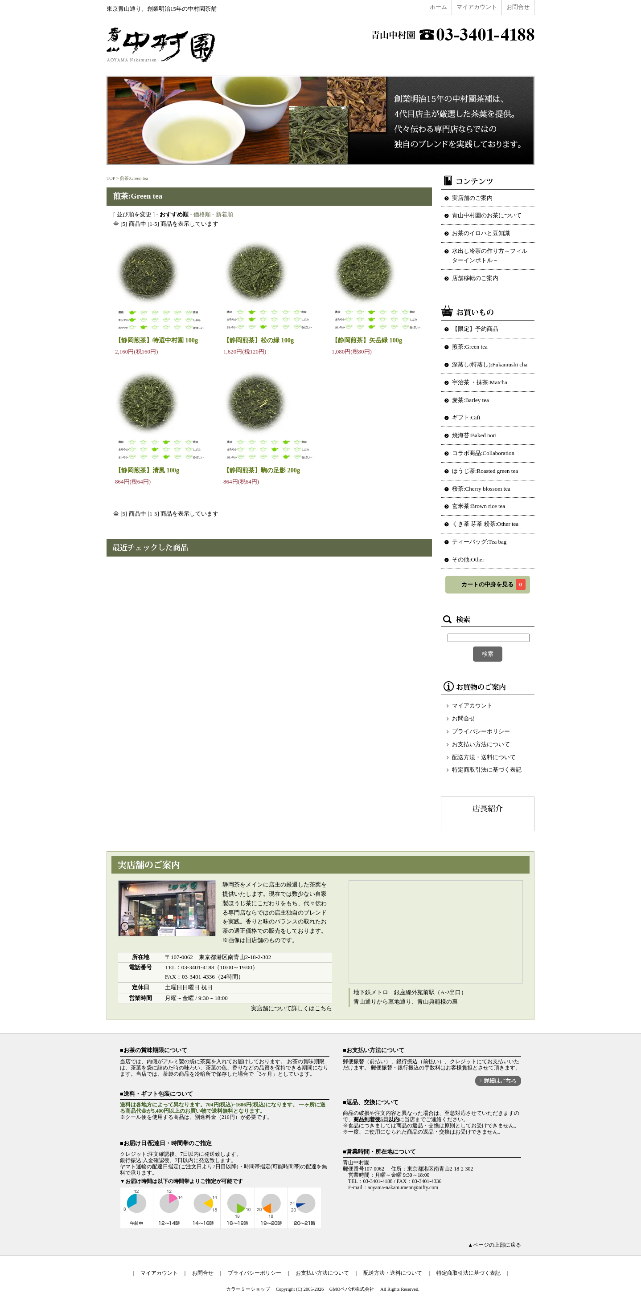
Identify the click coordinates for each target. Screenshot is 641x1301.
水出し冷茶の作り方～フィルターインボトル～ (489, 256)
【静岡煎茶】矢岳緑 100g (367, 340)
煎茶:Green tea (134, 178)
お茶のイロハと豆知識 (481, 233)
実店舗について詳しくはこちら (291, 1008)
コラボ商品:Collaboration (483, 453)
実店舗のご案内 (472, 198)
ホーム (438, 7)
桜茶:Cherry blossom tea (481, 488)
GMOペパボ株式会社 (352, 1289)
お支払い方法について (481, 744)
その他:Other (468, 559)
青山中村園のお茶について (487, 215)
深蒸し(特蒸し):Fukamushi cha (489, 364)
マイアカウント (476, 7)
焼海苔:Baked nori (474, 435)
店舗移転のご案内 (475, 278)
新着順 (224, 214)
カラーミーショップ (248, 1289)
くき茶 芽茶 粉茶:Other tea (485, 523)
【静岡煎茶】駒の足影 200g (261, 470)
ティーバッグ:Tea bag (479, 541)
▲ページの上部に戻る (494, 1245)
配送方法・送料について (484, 757)
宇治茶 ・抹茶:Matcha (479, 382)
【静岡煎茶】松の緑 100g (258, 340)
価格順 (202, 214)
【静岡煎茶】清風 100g (147, 470)
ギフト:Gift (466, 417)
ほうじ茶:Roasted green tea (485, 471)
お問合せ (518, 7)
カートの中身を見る (493, 584)
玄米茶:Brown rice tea (478, 506)
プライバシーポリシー (481, 731)
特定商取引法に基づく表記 (487, 769)
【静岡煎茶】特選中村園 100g (156, 340)
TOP (111, 178)
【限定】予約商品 (475, 328)
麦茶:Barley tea (470, 400)
